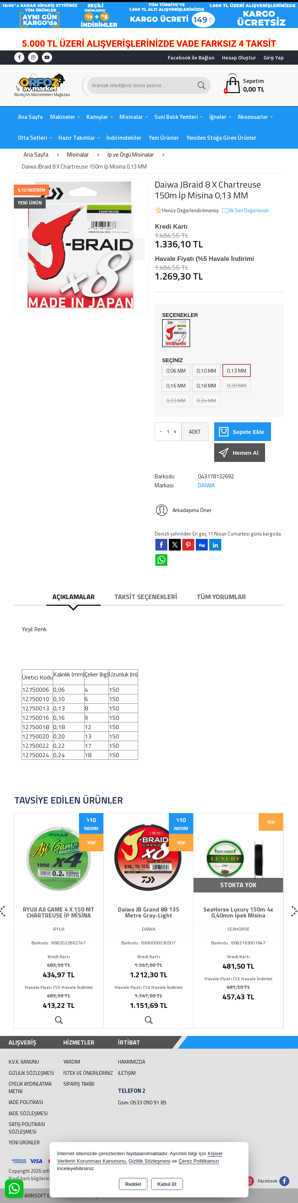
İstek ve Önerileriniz (88, 1073)
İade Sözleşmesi (28, 1113)
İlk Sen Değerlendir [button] (245, 211)
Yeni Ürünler (24, 1142)
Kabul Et (167, 1184)
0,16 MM (176, 385)
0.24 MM (206, 400)
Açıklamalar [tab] (73, 597)
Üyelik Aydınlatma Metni (30, 1087)
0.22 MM (176, 400)
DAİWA (206, 485)
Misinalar (131, 116)
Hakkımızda (131, 1061)
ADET (195, 431)
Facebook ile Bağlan (191, 57)
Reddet (133, 1184)
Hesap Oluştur (239, 57)
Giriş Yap (274, 57)
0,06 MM (176, 370)
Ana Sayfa (30, 116)
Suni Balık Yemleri (176, 116)
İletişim (127, 1073)
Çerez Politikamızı (199, 1161)
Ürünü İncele (58, 1020)
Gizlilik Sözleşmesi (31, 1073)
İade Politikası (26, 1102)
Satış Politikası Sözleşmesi (27, 1127)
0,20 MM (236, 385)
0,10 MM (206, 370)
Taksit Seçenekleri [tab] (145, 597)
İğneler (217, 116)
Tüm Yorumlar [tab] (221, 597)
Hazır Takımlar (76, 137)
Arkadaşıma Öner (183, 510)
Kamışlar (97, 116)
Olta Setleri (32, 137)
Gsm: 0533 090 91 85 (142, 1102)
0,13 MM (236, 370)
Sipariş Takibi (78, 1084)
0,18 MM (206, 385)
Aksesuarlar (253, 116)
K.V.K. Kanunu (24, 1061)
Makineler (62, 116)
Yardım (71, 1061)
